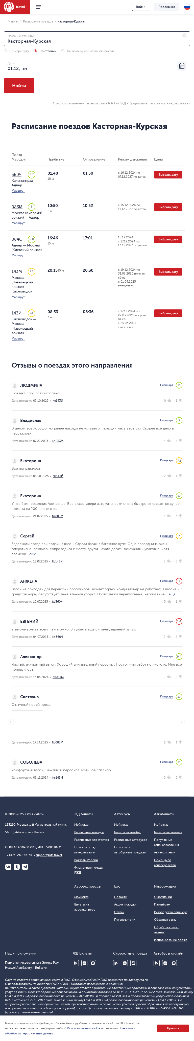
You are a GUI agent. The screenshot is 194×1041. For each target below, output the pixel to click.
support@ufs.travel (49, 855)
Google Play (76, 963)
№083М (57, 441)
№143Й (58, 400)
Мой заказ (81, 824)
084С (17, 239)
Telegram (25, 867)
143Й (16, 313)
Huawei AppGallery (84, 963)
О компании (163, 897)
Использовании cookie (83, 1028)
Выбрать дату (168, 174)
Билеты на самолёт (168, 832)
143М (17, 271)
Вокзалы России (86, 860)
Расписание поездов (89, 832)
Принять (173, 1028)
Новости (120, 897)
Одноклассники (16, 867)
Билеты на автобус (127, 832)
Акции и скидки (125, 904)
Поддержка (166, 7)
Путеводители (124, 919)
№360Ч (57, 601)
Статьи (119, 912)
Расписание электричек (91, 840)
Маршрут (18, 190)
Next (182, 722)
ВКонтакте (8, 867)
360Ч (16, 174)
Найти (19, 85)
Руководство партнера (170, 912)
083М (17, 207)
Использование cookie (170, 940)
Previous (11, 722)
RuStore (93, 963)
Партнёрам (162, 904)
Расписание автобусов (130, 840)
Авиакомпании (164, 852)
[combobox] (97, 38)
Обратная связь (165, 919)
